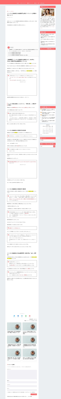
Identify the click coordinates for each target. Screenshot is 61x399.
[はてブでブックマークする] (22, 317)
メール (8, 369)
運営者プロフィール (30, 3)
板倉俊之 (33, 321)
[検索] (54, 148)
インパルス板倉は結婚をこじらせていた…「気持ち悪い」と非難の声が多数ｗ (20, 51)
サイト (8, 373)
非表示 (11, 46)
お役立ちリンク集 (36, 3)
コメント (9, 354)
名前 (8, 365)
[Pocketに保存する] (30, 317)
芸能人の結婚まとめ (30, 1)
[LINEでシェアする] (25, 317)
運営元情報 (24, 396)
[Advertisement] (22, 32)
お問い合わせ (42, 3)
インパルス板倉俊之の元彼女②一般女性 (14, 54)
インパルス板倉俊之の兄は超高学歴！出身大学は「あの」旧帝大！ (19, 55)
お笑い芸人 (35, 319)
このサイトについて (23, 3)
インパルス (28, 321)
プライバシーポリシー (30, 396)
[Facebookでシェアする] (18, 317)
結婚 (36, 321)
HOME (18, 3)
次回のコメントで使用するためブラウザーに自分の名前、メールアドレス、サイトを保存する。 (22, 377)
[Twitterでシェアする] (14, 317)
